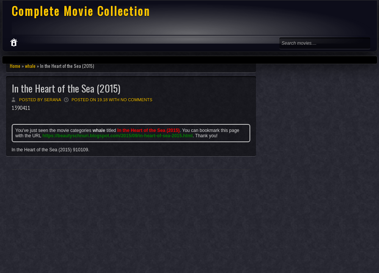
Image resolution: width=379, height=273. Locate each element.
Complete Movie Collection (81, 10)
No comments (137, 99)
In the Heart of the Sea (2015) (66, 88)
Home (15, 66)
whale (30, 66)
